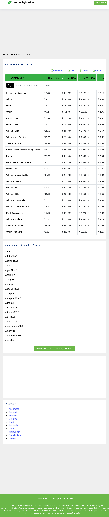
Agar (7, 265)
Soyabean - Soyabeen (16, 93)
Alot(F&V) (10, 316)
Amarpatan (11, 321)
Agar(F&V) (10, 274)
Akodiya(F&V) (12, 288)
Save (71, 70)
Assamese (14, 408)
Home (5, 54)
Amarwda (10, 330)
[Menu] (4, 3)
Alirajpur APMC (13, 307)
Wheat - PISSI (12, 187)
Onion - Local (12, 168)
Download (57, 70)
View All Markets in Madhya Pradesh (54, 348)
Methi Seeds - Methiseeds (18, 162)
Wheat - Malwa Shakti (17, 175)
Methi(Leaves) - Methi (16, 213)
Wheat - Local (13, 130)
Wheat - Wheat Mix (15, 200)
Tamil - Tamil (15, 435)
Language (99, 2)
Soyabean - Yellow (15, 225)
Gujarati (13, 418)
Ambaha (9, 340)
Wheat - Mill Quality (16, 137)
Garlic (9, 105)
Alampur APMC (13, 298)
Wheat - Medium (14, 219)
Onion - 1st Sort (14, 231)
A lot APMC (11, 256)
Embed (97, 70)
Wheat (9, 99)
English (13, 415)
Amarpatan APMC (14, 326)
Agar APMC (11, 270)
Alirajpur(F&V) (12, 312)
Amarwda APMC (13, 335)
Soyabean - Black (14, 143)
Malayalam (14, 431)
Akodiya (9, 284)
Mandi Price (16, 54)
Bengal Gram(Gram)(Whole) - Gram (23, 149)
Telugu (12, 438)
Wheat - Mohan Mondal (17, 206)
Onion (9, 112)
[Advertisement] (54, 29)
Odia (11, 428)
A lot (7, 251)
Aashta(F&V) (11, 260)
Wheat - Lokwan (14, 181)
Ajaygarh (9, 279)
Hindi (11, 422)
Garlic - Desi (12, 124)
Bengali (13, 412)
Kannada (13, 425)
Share (84, 70)
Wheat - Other (13, 194)
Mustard (10, 156)
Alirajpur (9, 302)
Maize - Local (12, 118)
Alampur (9, 293)
